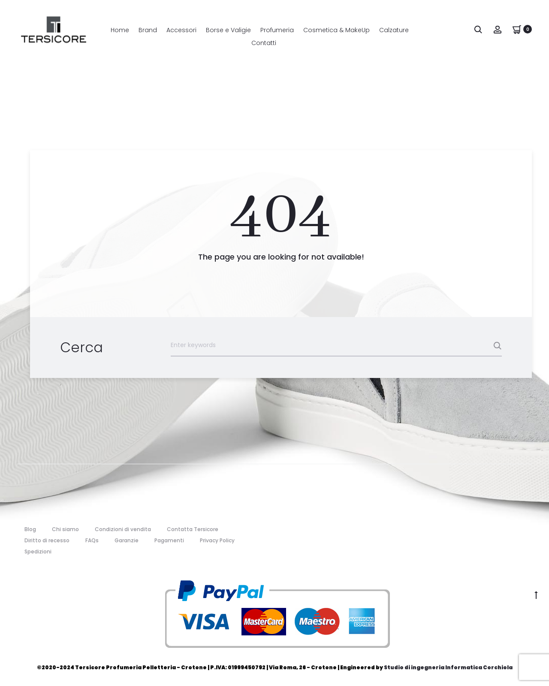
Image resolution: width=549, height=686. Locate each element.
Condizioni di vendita (123, 529)
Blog (30, 529)
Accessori (181, 30)
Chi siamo (65, 529)
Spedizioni (37, 551)
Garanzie (127, 540)
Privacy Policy (217, 540)
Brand (148, 30)
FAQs (92, 540)
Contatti (263, 43)
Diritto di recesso (46, 540)
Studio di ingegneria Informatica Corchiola (448, 667)
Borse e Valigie (228, 30)
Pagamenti (169, 540)
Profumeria (277, 30)
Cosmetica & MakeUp (336, 30)
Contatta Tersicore (192, 529)
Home (120, 30)
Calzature (394, 30)
